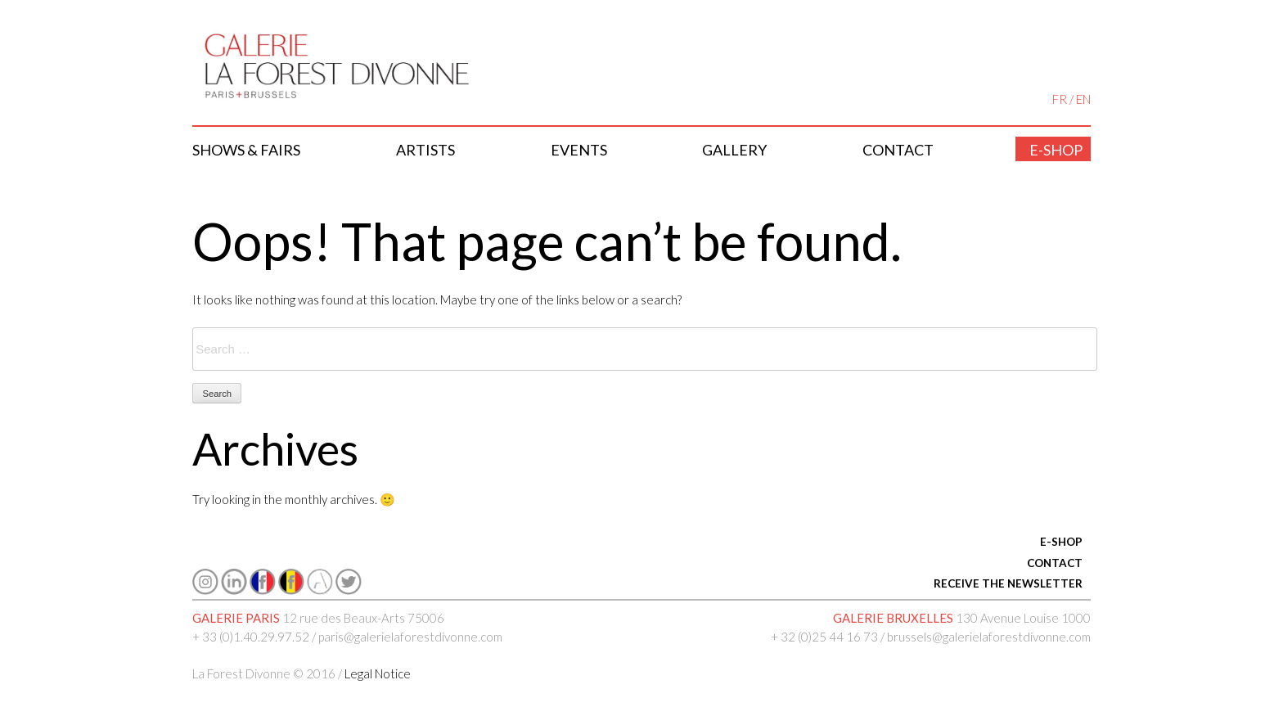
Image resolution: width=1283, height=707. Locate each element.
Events (579, 150)
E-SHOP (1061, 541)
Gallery (734, 150)
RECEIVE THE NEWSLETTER (1008, 583)
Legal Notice (377, 673)
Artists (425, 150)
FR (1059, 99)
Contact (898, 150)
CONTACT (1055, 563)
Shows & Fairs (246, 150)
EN (1083, 99)
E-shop (1056, 150)
